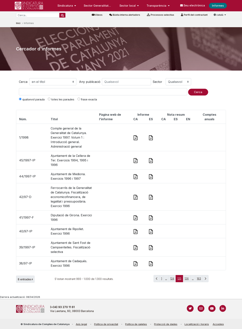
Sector (157, 82)
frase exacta (87, 99)
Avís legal (81, 324)
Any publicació (89, 82)
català (219, 14)
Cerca (23, 82)
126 (187, 279)
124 (173, 279)
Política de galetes (136, 324)
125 (180, 279)
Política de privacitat (106, 324)
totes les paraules (61, 99)
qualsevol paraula (32, 99)
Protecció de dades (165, 324)
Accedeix (218, 324)
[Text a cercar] (103, 91)
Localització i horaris (197, 324)
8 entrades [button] (26, 279)
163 (200, 279)
